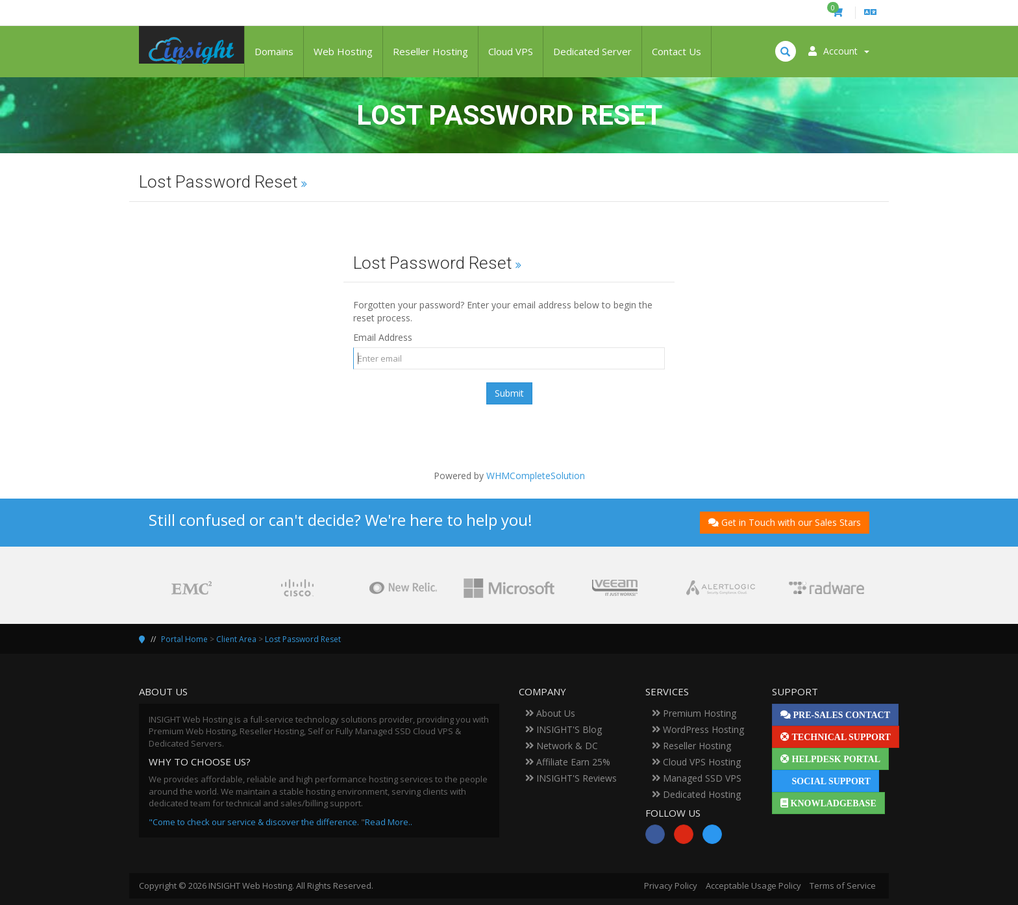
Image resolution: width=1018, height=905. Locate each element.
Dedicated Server (592, 51)
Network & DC (561, 745)
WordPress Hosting (698, 729)
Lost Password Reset (303, 639)
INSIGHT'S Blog (563, 729)
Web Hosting (343, 51)
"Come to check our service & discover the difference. (254, 822)
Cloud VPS (510, 51)
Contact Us (676, 51)
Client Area (236, 639)
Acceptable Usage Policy (753, 885)
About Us (550, 713)
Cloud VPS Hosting (696, 762)
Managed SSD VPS (696, 778)
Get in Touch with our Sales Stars (784, 522)
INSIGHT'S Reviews (571, 778)
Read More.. (388, 822)
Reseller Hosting (430, 51)
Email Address (382, 337)
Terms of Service (843, 885)
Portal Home (184, 639)
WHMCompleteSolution (535, 475)
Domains (274, 51)
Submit (509, 393)
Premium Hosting (694, 713)
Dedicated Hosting (696, 794)
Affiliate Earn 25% (567, 762)
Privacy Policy (670, 885)
